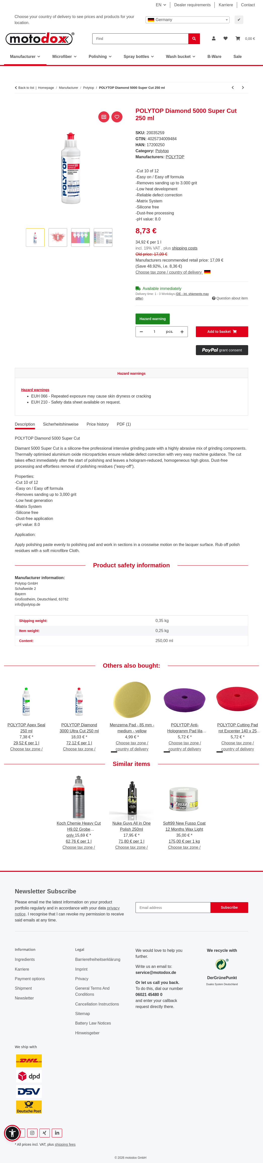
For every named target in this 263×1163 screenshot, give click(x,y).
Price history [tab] (97, 424)
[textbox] (187, 20)
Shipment (23, 988)
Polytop (162, 151)
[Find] (140, 38)
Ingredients (25, 959)
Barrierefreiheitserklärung (97, 959)
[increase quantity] (182, 332)
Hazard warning (153, 319)
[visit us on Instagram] (32, 1133)
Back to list (26, 88)
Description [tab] (25, 424)
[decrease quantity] (141, 332)
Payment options (30, 979)
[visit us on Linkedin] (57, 1133)
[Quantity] (154, 332)
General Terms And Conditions (92, 991)
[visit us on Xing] (44, 1133)
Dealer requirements (192, 5)
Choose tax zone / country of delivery (173, 272)
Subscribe (229, 907)
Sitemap (82, 1014)
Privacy (81, 979)
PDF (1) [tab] (124, 424)
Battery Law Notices (93, 1023)
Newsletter (24, 998)
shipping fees (65, 1144)
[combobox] (188, 19)
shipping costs (184, 248)
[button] (214, 39)
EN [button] (158, 5)
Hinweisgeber (87, 1033)
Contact (248, 5)
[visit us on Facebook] (20, 1133)
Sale (238, 56)
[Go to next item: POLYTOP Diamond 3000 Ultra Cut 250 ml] (243, 87)
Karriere (226, 5)
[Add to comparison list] (103, 116)
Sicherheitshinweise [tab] (60, 424)
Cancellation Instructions (97, 1004)
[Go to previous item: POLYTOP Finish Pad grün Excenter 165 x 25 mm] (233, 87)
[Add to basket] (19, 104)
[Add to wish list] (116, 116)
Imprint (81, 969)
